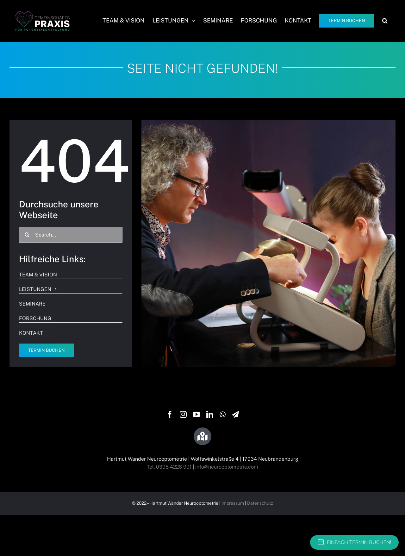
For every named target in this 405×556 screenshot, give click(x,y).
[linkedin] (209, 414)
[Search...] (70, 235)
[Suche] (27, 235)
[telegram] (235, 414)
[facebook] (169, 414)
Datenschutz (260, 503)
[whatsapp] (223, 414)
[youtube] (196, 414)
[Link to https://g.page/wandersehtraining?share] (202, 436)
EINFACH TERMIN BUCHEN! (354, 542)
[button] (385, 20)
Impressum (232, 503)
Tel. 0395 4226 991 (169, 467)
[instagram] (183, 414)
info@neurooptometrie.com (226, 467)
